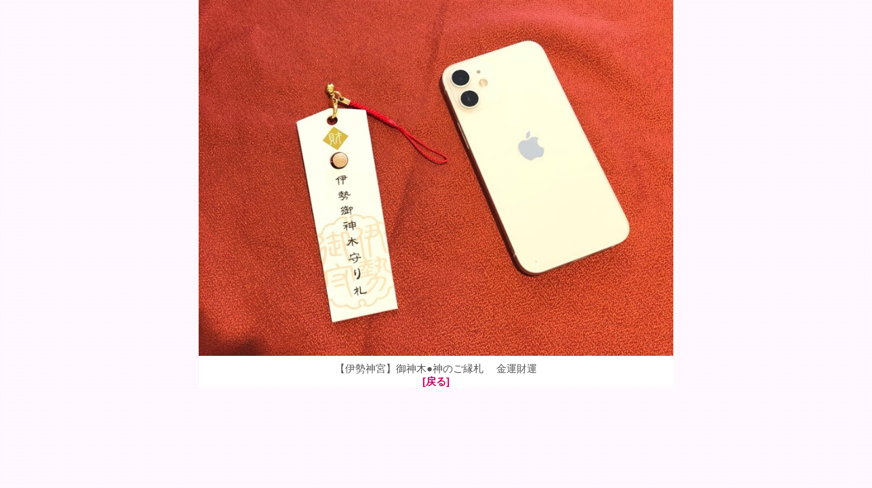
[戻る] (436, 381)
